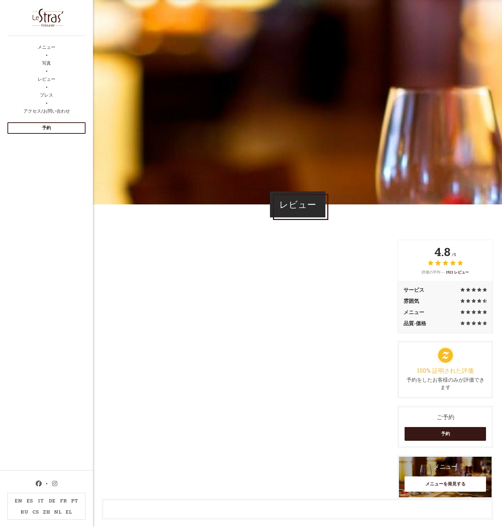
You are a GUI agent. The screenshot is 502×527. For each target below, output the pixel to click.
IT (41, 500)
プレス (46, 95)
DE (52, 500)
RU (24, 511)
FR (63, 500)
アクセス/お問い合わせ (46, 111)
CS (35, 511)
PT (74, 500)
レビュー (46, 79)
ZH (46, 511)
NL (58, 511)
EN (18, 500)
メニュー (46, 47)
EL (69, 511)
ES (30, 500)
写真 (46, 63)
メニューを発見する (445, 483)
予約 (46, 127)
